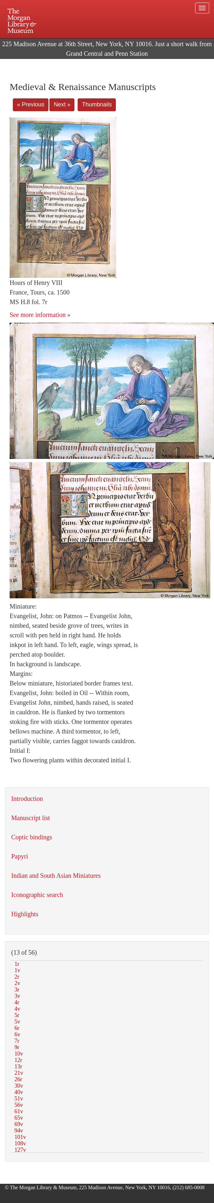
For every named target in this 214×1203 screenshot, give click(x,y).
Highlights (24, 913)
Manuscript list (30, 817)
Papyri (19, 856)
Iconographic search (37, 894)
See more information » (40, 314)
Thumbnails (97, 104)
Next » (62, 104)
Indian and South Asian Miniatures (56, 875)
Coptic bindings (31, 837)
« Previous (30, 104)
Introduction (27, 798)
